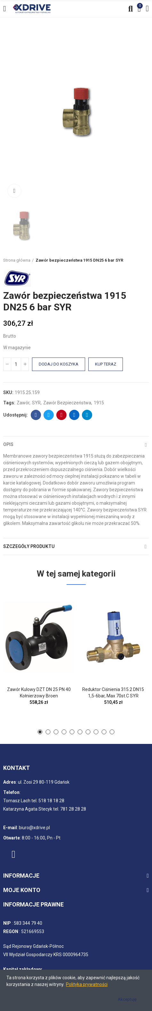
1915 (99, 402)
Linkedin (74, 415)
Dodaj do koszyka (58, 364)
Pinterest (61, 415)
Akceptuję (127, 999)
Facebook (36, 415)
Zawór (23, 402)
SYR (36, 402)
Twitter (49, 415)
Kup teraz (105, 364)
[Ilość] (16, 364)
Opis (8, 444)
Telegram (87, 415)
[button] (40, 731)
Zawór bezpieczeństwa (67, 402)
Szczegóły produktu (29, 546)
